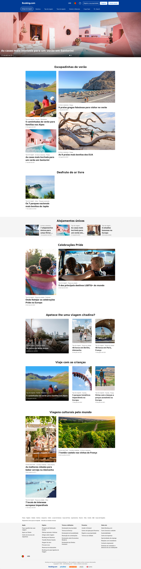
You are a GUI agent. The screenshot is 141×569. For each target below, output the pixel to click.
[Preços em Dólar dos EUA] (28, 556)
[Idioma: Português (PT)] (23, 556)
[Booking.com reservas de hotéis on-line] (28, 3)
